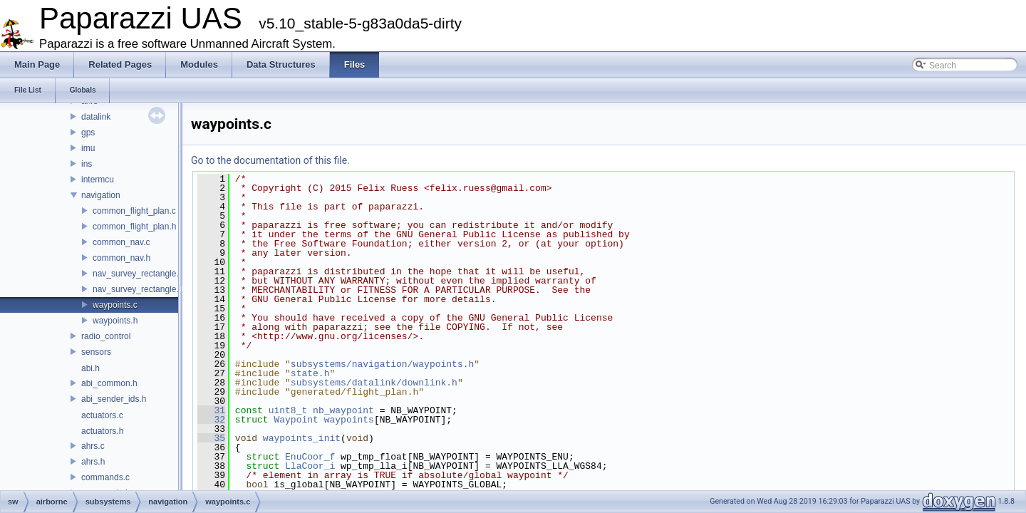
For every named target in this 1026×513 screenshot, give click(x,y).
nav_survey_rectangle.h (138, 289)
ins (86, 164)
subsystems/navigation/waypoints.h (382, 364)
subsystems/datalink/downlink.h (374, 382)
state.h (310, 373)
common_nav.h (121, 258)
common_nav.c (121, 242)
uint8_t (288, 410)
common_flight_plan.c (134, 211)
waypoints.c (115, 305)
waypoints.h (115, 321)
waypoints (349, 419)
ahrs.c (93, 446)
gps (88, 133)
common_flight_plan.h (134, 227)
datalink (95, 117)
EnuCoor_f (310, 456)
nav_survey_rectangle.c (138, 274)
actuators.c (102, 415)
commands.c (105, 477)
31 (211, 410)
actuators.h (102, 431)
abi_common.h (109, 383)
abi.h (90, 368)
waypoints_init (302, 438)
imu (88, 148)
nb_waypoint (343, 410)
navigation (100, 195)
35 (211, 438)
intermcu (97, 180)
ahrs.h (93, 462)
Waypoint (296, 419)
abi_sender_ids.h (113, 399)
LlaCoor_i (310, 466)
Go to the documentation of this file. (270, 160)
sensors (96, 352)
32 (211, 419)
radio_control (105, 336)
